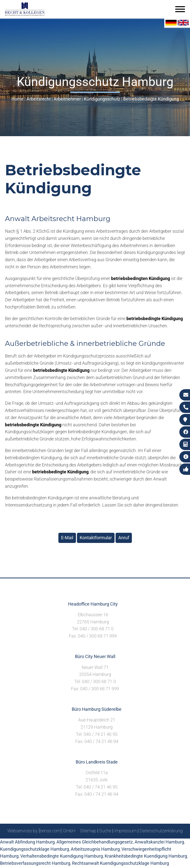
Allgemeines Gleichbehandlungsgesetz (94, 841)
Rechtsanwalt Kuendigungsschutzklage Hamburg (120, 863)
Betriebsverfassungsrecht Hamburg (35, 863)
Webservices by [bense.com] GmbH (41, 830)
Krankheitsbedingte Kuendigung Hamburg (146, 856)
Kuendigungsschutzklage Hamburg (34, 849)
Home (17, 99)
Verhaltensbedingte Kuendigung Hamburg (61, 856)
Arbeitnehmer (67, 99)
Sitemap (88, 830)
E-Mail (67, 537)
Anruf (123, 537)
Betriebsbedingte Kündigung (151, 99)
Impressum (125, 830)
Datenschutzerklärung (161, 830)
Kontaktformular (96, 537)
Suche (105, 830)
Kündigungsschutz (102, 99)
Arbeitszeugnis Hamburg (95, 849)
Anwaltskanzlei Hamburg (159, 841)
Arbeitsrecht (38, 99)
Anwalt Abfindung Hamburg (27, 841)
